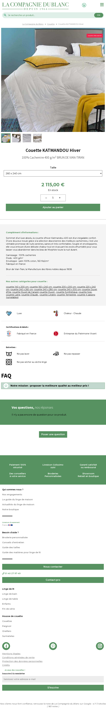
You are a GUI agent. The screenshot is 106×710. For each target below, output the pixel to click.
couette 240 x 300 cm (69, 289)
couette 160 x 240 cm (41, 287)
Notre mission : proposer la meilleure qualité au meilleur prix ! (50, 385)
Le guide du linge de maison (17, 499)
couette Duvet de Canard (25, 292)
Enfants (6, 604)
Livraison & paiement (53, 524)
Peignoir (6, 626)
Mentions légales (11, 653)
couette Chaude (30, 294)
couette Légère (48, 294)
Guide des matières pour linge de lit (21, 552)
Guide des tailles (11, 547)
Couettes (7, 621)
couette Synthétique (67, 292)
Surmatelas (8, 636)
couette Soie (85, 292)
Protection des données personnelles (22, 661)
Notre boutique (10, 509)
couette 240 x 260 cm (21, 289)
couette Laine (13, 294)
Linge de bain (9, 594)
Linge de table (10, 599)
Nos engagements (12, 494)
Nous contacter (53, 566)
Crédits (6, 665)
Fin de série (8, 609)
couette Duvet (47, 292)
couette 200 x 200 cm (64, 287)
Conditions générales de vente (18, 657)
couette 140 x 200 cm (17, 287)
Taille (53, 167)
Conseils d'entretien (13, 542)
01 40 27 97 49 (11, 573)
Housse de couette (12, 616)
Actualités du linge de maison (18, 504)
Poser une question (53, 434)
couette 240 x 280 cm (45, 289)
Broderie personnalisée (15, 537)
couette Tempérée (66, 294)
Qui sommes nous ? (12, 489)
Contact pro (53, 580)
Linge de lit (8, 589)
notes (53, 706)
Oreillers (6, 631)
